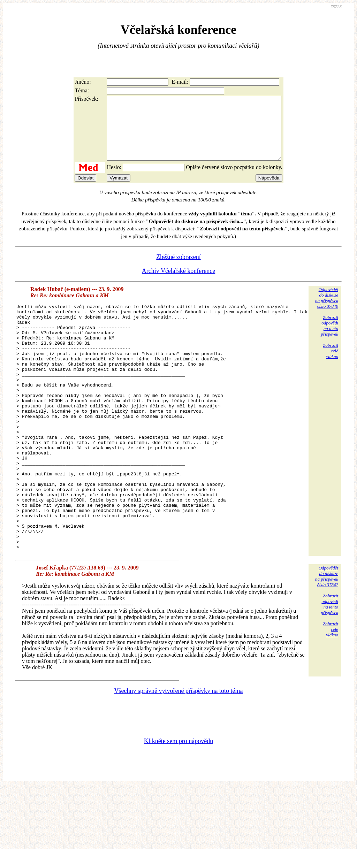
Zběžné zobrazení (178, 269)
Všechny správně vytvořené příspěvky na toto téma (178, 752)
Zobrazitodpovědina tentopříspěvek (329, 338)
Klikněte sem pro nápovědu (178, 802)
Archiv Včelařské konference (178, 283)
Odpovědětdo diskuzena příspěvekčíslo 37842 (326, 638)
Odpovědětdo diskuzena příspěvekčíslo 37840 (326, 310)
